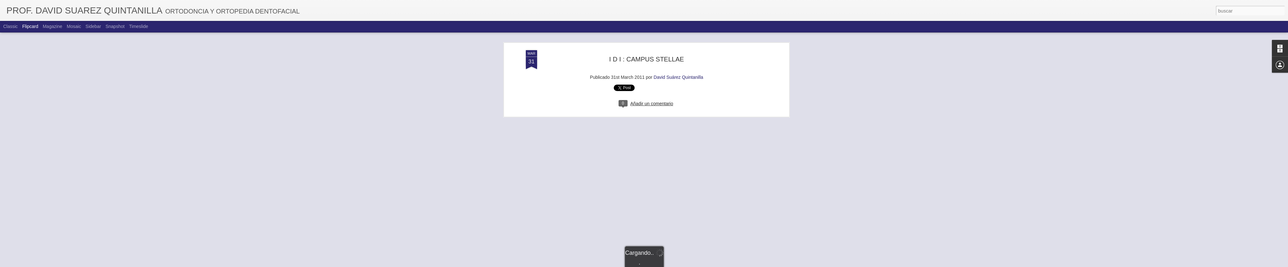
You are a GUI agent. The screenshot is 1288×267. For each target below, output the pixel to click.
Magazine (52, 26)
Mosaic (74, 26)
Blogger (669, 263)
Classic (10, 26)
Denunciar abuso (690, 263)
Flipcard (30, 26)
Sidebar (93, 26)
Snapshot (115, 26)
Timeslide (138, 26)
